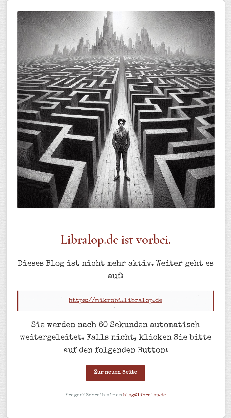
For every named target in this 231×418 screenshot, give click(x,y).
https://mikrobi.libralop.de (115, 300)
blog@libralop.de (144, 395)
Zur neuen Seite (115, 372)
